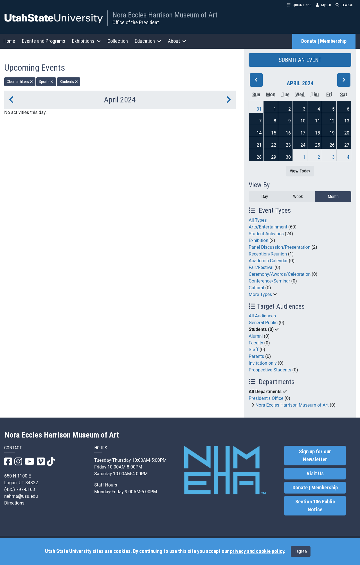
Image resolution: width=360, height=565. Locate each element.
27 (346, 145)
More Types (260, 294)
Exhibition (258, 240)
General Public (263, 322)
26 (332, 145)
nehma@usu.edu (21, 496)
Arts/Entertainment (268, 227)
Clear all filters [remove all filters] (20, 81)
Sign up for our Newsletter (315, 456)
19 (332, 133)
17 (302, 133)
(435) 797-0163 (19, 489)
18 (317, 133)
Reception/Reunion (268, 254)
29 (273, 157)
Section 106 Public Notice (315, 506)
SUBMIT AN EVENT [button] (300, 60)
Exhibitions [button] (86, 41)
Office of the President (135, 22)
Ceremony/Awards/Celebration (279, 274)
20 (346, 133)
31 (259, 109)
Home (9, 41)
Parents (256, 356)
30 (288, 157)
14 (259, 133)
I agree (300, 551)
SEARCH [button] (344, 5)
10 (302, 121)
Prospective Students (270, 370)
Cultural (256, 287)
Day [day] (264, 196)
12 (332, 121)
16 (288, 133)
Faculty (256, 343)
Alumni (256, 336)
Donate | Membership (323, 41)
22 (273, 145)
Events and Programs (43, 41)
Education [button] (148, 41)
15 (273, 133)
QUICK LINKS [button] (299, 5)
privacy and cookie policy (257, 551)
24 (302, 145)
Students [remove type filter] (69, 81)
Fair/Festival (261, 267)
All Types (258, 220)
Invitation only (262, 363)
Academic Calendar (268, 260)
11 (317, 121)
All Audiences (262, 316)
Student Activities (266, 233)
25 (317, 145)
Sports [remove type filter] (46, 81)
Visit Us (315, 473)
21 (259, 145)
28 (259, 157)
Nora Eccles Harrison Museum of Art (164, 15)
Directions (14, 503)
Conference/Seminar (269, 281)
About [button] (177, 41)
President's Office (266, 398)
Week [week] (298, 196)
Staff (253, 349)
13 (346, 121)
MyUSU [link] (323, 5)
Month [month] (333, 196)
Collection (117, 41)
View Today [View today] (300, 171)
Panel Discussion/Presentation (279, 247)
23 (288, 145)
